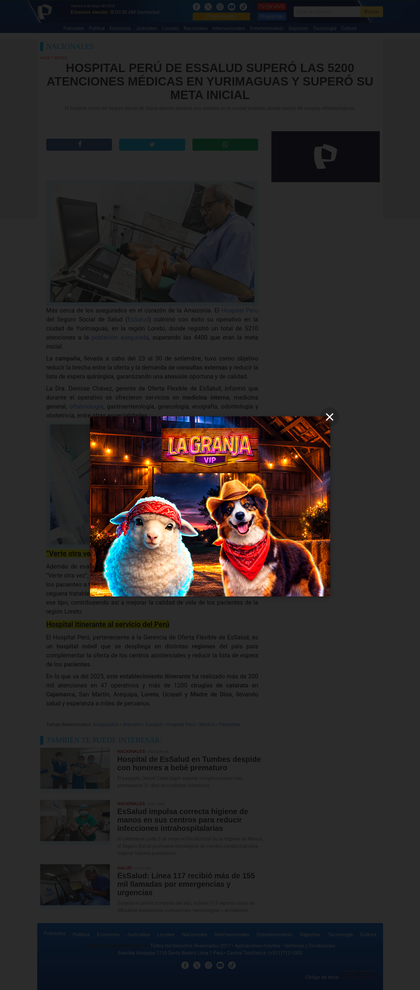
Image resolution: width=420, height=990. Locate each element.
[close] (329, 417)
